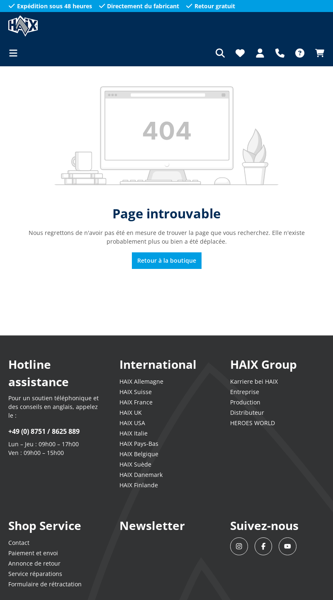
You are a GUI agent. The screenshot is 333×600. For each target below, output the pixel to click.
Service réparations (35, 574)
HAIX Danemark (141, 475)
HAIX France (136, 402)
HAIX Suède (135, 464)
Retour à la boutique (166, 260)
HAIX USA (132, 423)
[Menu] (15, 53)
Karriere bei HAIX (254, 381)
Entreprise (244, 392)
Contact (18, 543)
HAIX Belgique (138, 454)
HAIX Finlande (138, 485)
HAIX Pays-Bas (138, 444)
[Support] (280, 53)
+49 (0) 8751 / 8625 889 (44, 431)
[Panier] (317, 53)
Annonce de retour (34, 563)
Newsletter (152, 525)
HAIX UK (130, 412)
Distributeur (247, 412)
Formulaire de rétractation (45, 584)
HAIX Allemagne (141, 381)
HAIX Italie (133, 433)
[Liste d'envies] (240, 53)
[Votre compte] (260, 53)
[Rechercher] (220, 53)
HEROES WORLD (252, 423)
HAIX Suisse (135, 392)
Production (245, 402)
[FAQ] (300, 53)
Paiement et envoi (33, 553)
